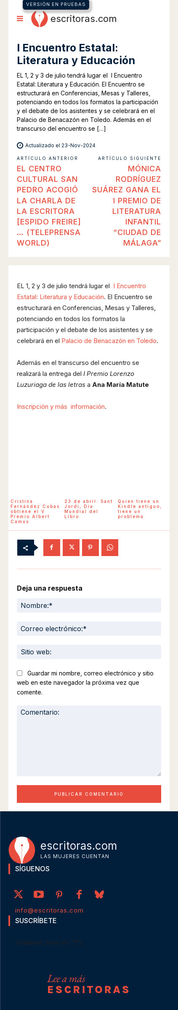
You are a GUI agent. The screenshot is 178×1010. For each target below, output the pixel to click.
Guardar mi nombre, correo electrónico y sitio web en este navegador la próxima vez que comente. (85, 683)
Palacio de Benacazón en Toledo (109, 341)
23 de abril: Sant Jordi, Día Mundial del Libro (88, 509)
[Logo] (74, 18)
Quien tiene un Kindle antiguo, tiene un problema (140, 509)
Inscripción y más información (61, 406)
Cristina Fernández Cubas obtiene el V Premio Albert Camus (35, 511)
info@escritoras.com (49, 910)
